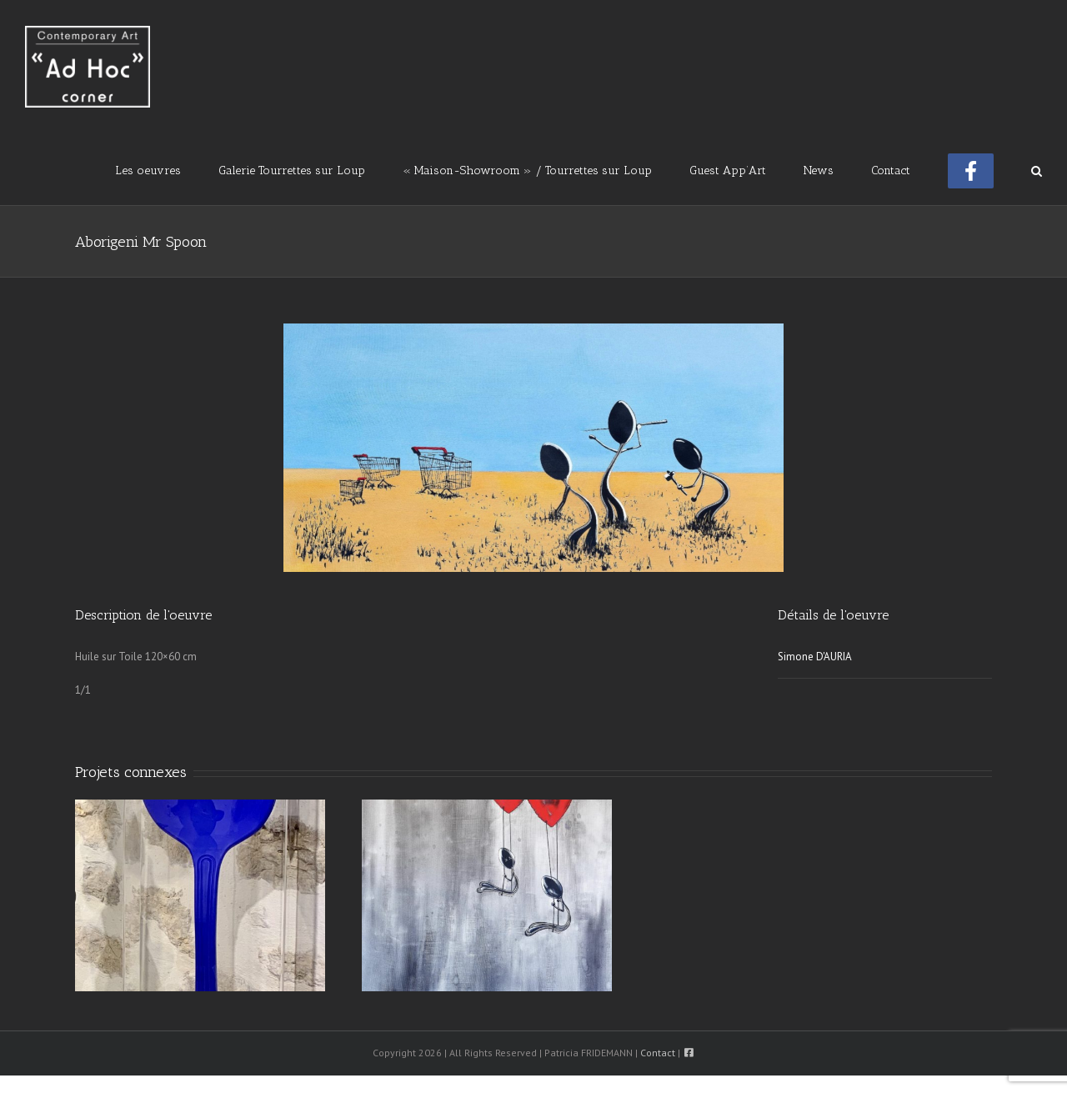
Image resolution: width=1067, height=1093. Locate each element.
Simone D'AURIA (815, 656)
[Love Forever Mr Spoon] (487, 894)
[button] (1036, 169)
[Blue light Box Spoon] (200, 894)
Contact (657, 1052)
